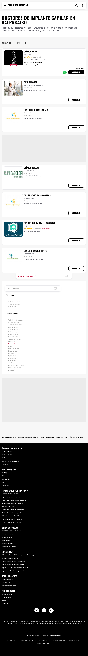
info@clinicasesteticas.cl (53, 635)
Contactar (76, 72)
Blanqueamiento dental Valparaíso (12, 503)
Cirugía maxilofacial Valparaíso (11, 522)
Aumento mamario (14, 329)
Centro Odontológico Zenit (10, 461)
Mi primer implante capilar (10, 558)
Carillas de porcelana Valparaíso (12, 513)
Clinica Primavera (7, 451)
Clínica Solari (31, 167)
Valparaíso (5, 476)
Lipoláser (11, 353)
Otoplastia (11, 363)
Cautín (4, 482)
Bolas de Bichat (13, 334)
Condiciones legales (59, 640)
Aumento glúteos (13, 327)
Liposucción (12, 356)
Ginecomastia (12, 341)
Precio (24, 43)
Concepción (6, 479)
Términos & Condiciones (42, 643)
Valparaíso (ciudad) (14, 304)
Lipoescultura (12, 351)
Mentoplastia (12, 360)
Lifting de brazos (13, 348)
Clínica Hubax (31, 51)
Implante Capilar (13, 344)
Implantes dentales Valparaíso (11, 497)
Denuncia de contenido (9, 585)
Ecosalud (5, 464)
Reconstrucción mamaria (16, 365)
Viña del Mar (12, 306)
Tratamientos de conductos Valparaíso (14, 500)
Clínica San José (7, 455)
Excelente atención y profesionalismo (13, 561)
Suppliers (5, 603)
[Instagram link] (36, 611)
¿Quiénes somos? (7, 579)
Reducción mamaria (14, 368)
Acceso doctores (7, 594)
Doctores (16, 43)
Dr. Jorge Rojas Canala (36, 110)
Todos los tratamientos (15, 320)
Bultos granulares (7, 534)
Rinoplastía (11, 370)
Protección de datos (12, 640)
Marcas (4, 600)
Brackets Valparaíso (8, 506)
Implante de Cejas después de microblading (15, 568)
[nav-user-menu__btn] (83, 5)
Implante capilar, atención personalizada (14, 571)
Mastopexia (12, 358)
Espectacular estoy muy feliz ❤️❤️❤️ (13, 564)
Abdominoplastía (13, 322)
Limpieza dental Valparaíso (10, 494)
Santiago (4, 473)
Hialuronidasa (6, 540)
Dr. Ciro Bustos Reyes (35, 250)
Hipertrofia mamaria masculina (11, 531)
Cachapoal (5, 485)
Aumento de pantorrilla (15, 325)
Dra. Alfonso (30, 82)
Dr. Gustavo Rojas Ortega (37, 195)
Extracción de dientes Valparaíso (12, 519)
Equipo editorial (7, 582)
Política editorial (74, 640)
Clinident (4, 458)
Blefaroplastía (12, 332)
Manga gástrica (7, 537)
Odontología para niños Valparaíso (12, 516)
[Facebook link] (44, 611)
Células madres (13, 337)
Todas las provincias (14, 302)
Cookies (34, 640)
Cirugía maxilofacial (14, 339)
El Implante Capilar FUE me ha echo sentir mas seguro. (19, 555)
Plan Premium (6, 597)
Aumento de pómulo (8, 543)
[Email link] (51, 610)
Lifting (10, 346)
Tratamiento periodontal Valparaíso (13, 509)
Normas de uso (26, 640)
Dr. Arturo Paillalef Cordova (39, 223)
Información (6, 43)
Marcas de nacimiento (9, 546)
